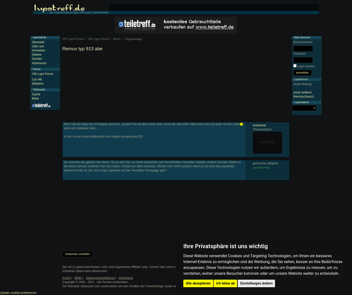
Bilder (78, 278)
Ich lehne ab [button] (225, 283)
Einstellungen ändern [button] (256, 283)
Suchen (37, 58)
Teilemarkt (39, 89)
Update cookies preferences (18, 293)
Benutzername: (303, 42)
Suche (36, 94)
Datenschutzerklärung (100, 278)
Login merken (306, 66)
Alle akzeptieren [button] (198, 283)
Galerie (37, 54)
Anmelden (38, 50)
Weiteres (38, 83)
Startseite (38, 42)
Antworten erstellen (77, 254)
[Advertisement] (176, 88)
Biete (35, 98)
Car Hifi (37, 79)
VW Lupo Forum (42, 74)
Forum (37, 69)
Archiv (66, 278)
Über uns (38, 46)
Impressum (39, 63)
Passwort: (299, 53)
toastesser (259, 125)
